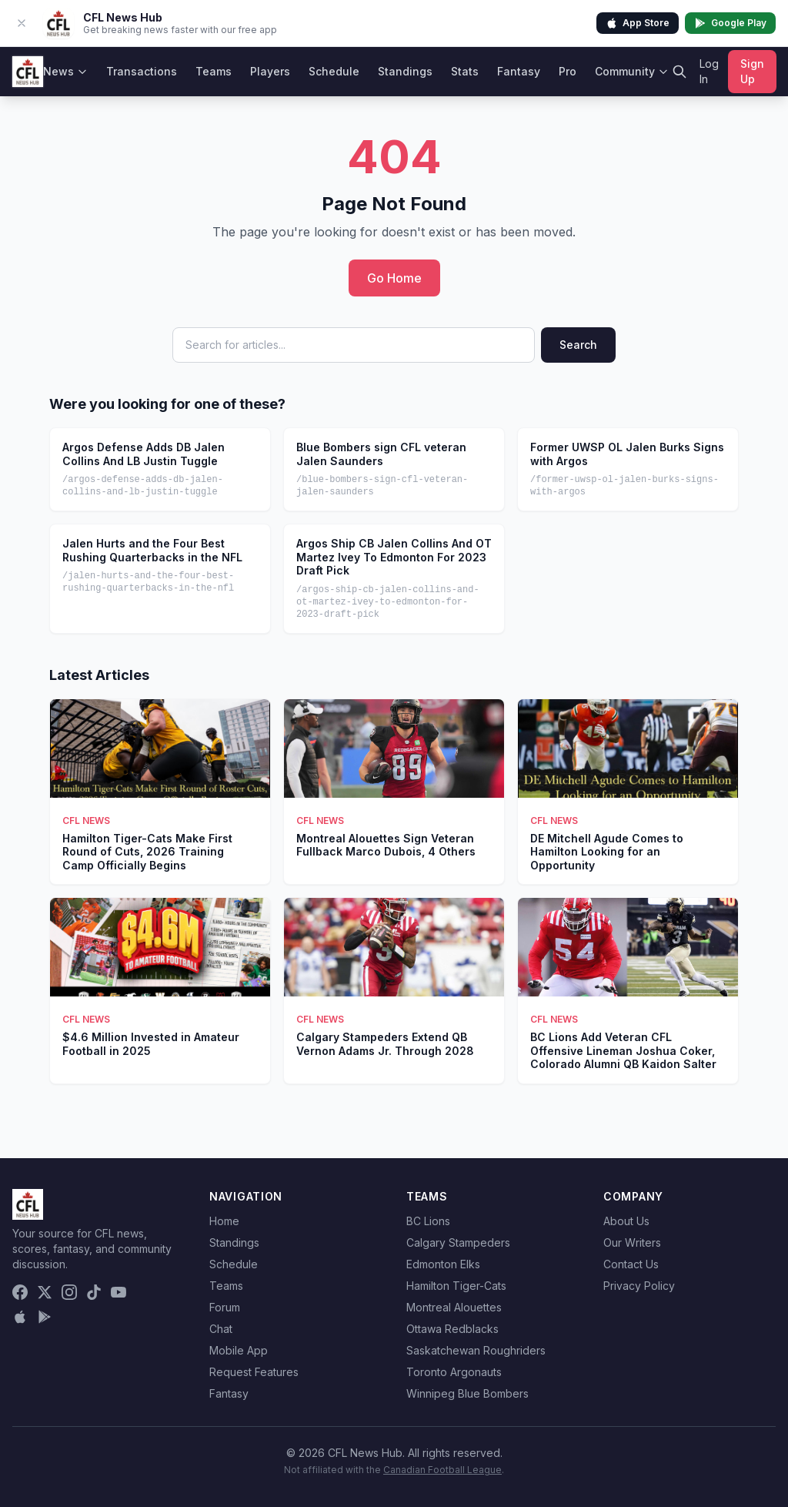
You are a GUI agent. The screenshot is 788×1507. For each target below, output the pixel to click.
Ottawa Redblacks (452, 1328)
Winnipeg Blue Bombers (467, 1393)
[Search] (679, 71)
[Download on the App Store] (20, 1316)
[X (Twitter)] (44, 1292)
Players (270, 71)
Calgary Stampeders (458, 1242)
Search (578, 344)
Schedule (334, 71)
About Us (626, 1220)
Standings (405, 71)
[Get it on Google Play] (44, 1316)
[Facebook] (20, 1292)
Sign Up (752, 71)
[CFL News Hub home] (27, 71)
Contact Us (631, 1264)
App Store (637, 23)
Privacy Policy (639, 1285)
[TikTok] (94, 1292)
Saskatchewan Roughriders (476, 1350)
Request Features (254, 1371)
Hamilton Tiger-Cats (456, 1285)
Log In (709, 71)
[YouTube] (118, 1292)
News (65, 71)
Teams (213, 71)
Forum (224, 1307)
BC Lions (428, 1220)
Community (632, 71)
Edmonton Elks (443, 1264)
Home (224, 1220)
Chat (220, 1328)
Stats (465, 71)
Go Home (394, 278)
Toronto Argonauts (454, 1371)
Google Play (730, 23)
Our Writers (632, 1242)
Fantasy (518, 71)
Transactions (141, 71)
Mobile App (238, 1350)
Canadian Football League (442, 1469)
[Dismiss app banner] (21, 23)
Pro (567, 71)
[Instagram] (69, 1292)
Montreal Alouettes (454, 1307)
